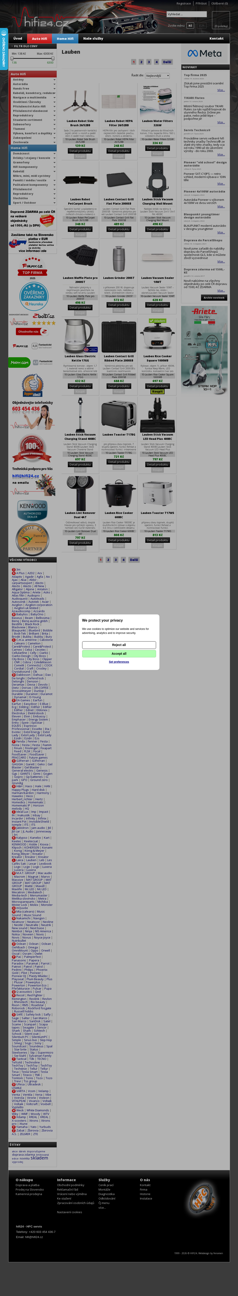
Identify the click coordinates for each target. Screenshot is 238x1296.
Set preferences (119, 661)
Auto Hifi (39, 38)
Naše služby (93, 38)
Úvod (17, 38)
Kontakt (217, 38)
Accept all (118, 653)
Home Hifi (65, 38)
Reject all (119, 645)
